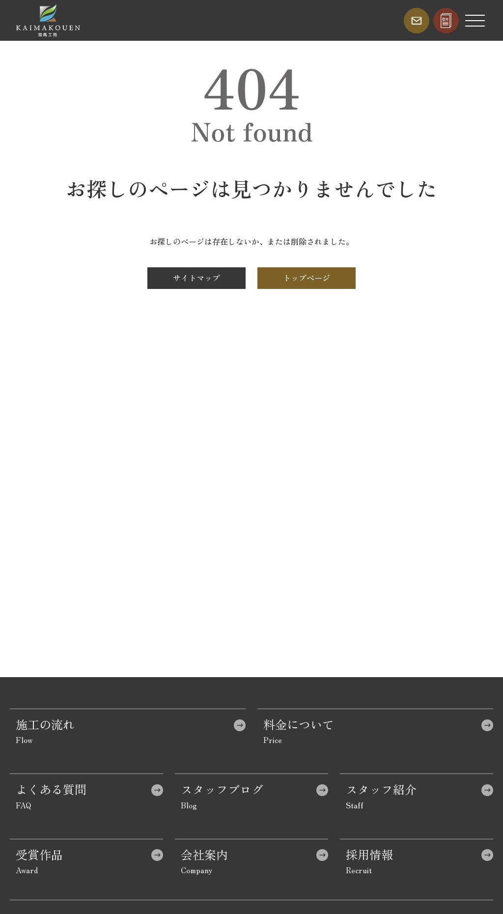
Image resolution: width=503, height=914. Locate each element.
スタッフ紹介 (381, 789)
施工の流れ (45, 724)
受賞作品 (39, 854)
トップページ (306, 278)
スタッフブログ (222, 789)
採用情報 (369, 854)
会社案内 (204, 854)
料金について (298, 724)
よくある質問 (51, 789)
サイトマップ (196, 278)
